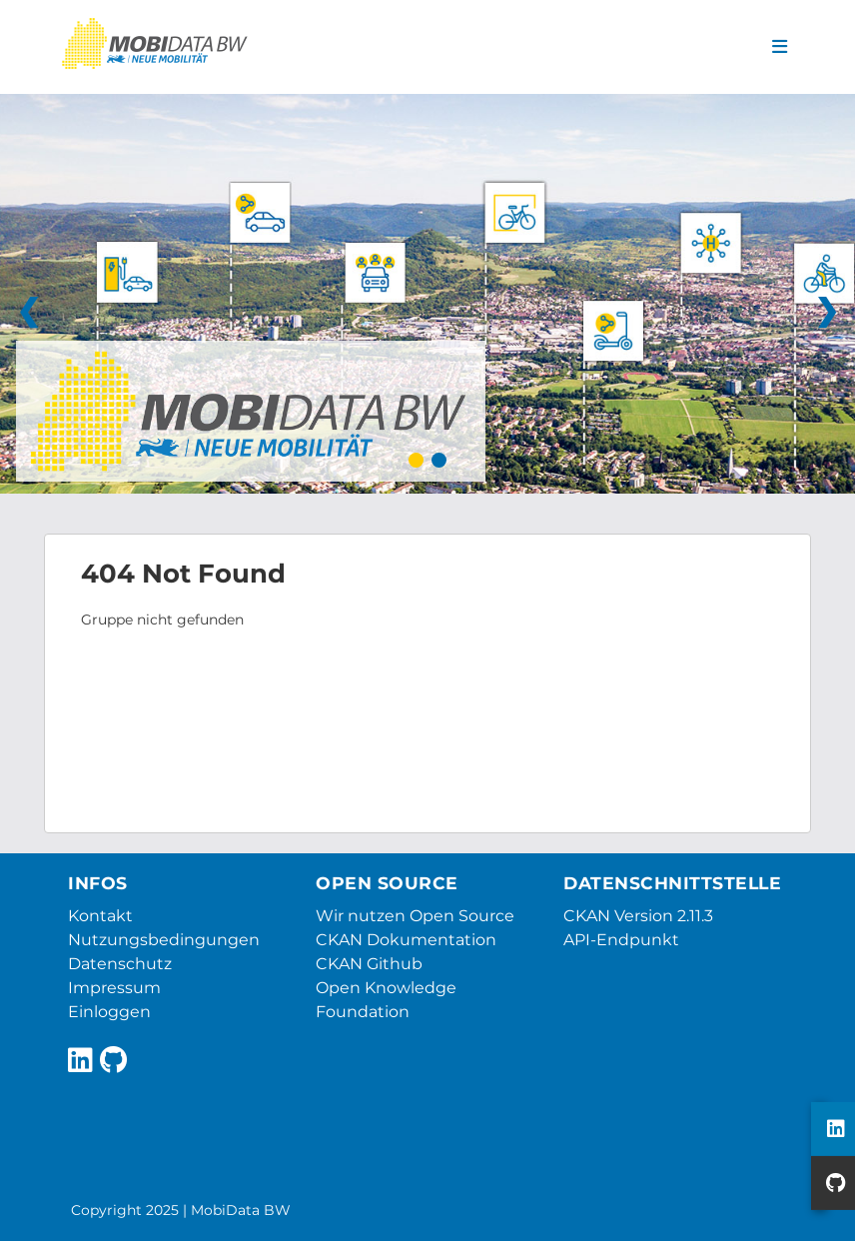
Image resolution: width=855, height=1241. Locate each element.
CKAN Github (369, 963)
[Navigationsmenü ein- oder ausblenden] (779, 47)
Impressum (114, 987)
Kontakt (100, 915)
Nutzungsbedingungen (164, 939)
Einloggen (109, 1011)
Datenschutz (120, 963)
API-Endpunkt (621, 939)
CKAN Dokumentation (406, 939)
